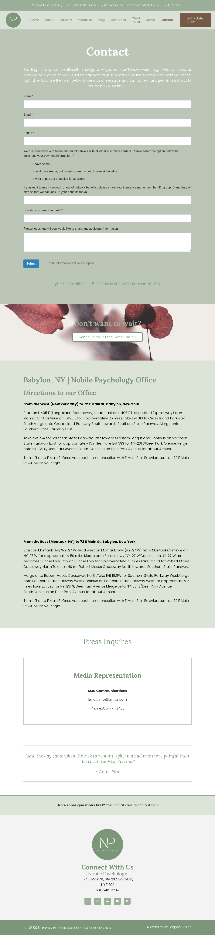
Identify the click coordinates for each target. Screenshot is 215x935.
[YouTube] (117, 901)
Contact (167, 20)
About (49, 20)
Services (66, 20)
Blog (101, 20)
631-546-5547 (168, 5)
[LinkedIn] (107, 901)
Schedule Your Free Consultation (107, 337)
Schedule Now (195, 20)
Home (34, 20)
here (155, 805)
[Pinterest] (127, 901)
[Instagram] (97, 901)
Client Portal (136, 20)
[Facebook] (87, 901)
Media (150, 20)
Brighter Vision (180, 927)
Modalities (85, 20)
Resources (118, 20)
